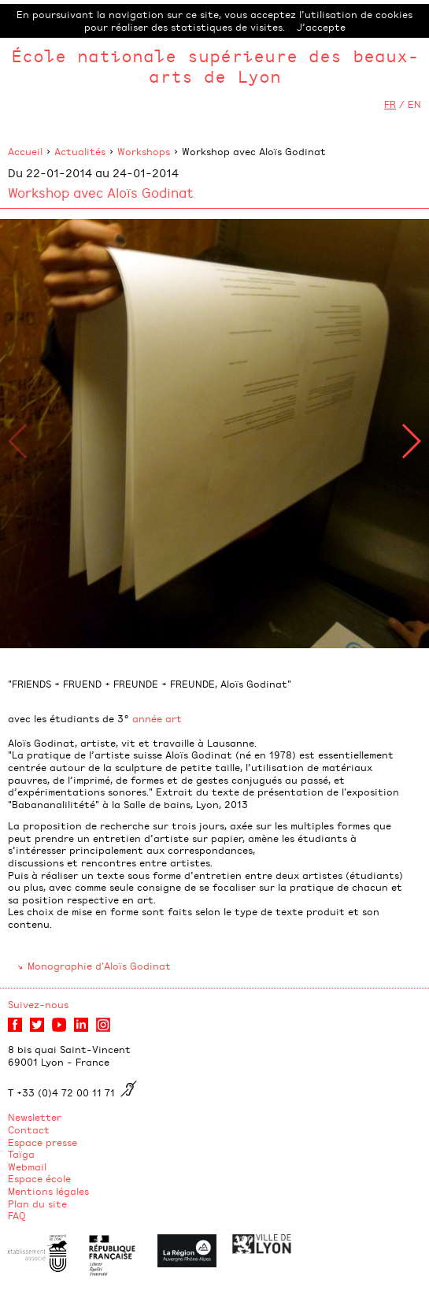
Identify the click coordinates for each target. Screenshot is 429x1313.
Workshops (143, 151)
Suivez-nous (38, 1004)
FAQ (17, 1215)
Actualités (79, 151)
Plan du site (37, 1203)
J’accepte (321, 27)
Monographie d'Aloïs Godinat (99, 966)
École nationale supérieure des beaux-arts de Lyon (215, 65)
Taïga (21, 1154)
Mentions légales (48, 1191)
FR (390, 104)
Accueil (25, 151)
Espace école (39, 1178)
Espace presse (42, 1142)
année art (157, 718)
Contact (29, 1129)
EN (414, 104)
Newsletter (34, 1117)
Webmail (27, 1166)
